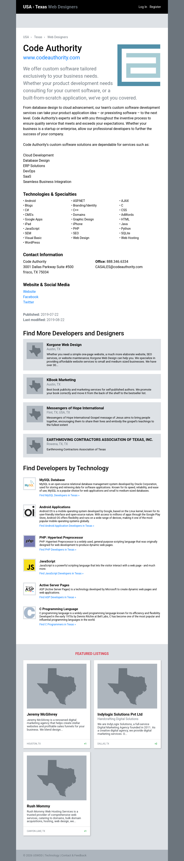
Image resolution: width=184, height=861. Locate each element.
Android (30, 201)
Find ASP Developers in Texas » (57, 597)
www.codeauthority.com (51, 58)
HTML (125, 219)
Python (126, 228)
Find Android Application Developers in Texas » (66, 525)
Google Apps (33, 219)
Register (155, 7)
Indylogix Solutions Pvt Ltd (120, 714)
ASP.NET (79, 201)
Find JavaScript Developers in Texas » (61, 573)
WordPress (32, 242)
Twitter (28, 302)
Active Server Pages (54, 585)
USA (28, 6)
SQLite (125, 233)
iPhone (78, 224)
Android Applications (54, 507)
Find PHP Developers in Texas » (57, 549)
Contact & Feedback (73, 855)
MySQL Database (52, 480)
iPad (28, 224)
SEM (28, 233)
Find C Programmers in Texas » (57, 624)
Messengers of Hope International (75, 408)
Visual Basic (33, 238)
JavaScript (32, 228)
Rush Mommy (38, 806)
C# (27, 210)
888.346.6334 (117, 261)
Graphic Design (83, 219)
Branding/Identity (85, 205)
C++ (76, 210)
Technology (52, 855)
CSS (124, 210)
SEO (76, 233)
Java (124, 224)
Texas (56, 6)
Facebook (30, 297)
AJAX (125, 201)
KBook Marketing (61, 380)
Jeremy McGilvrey (42, 714)
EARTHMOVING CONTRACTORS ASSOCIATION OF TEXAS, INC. (100, 439)
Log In (143, 7)
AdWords (127, 214)
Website (29, 292)
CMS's (29, 214)
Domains (79, 214)
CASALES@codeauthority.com (119, 267)
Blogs (29, 205)
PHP (76, 228)
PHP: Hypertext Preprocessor (61, 538)
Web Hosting (130, 238)
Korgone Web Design (64, 344)
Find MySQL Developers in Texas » (59, 495)
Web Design (81, 238)
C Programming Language (58, 609)
